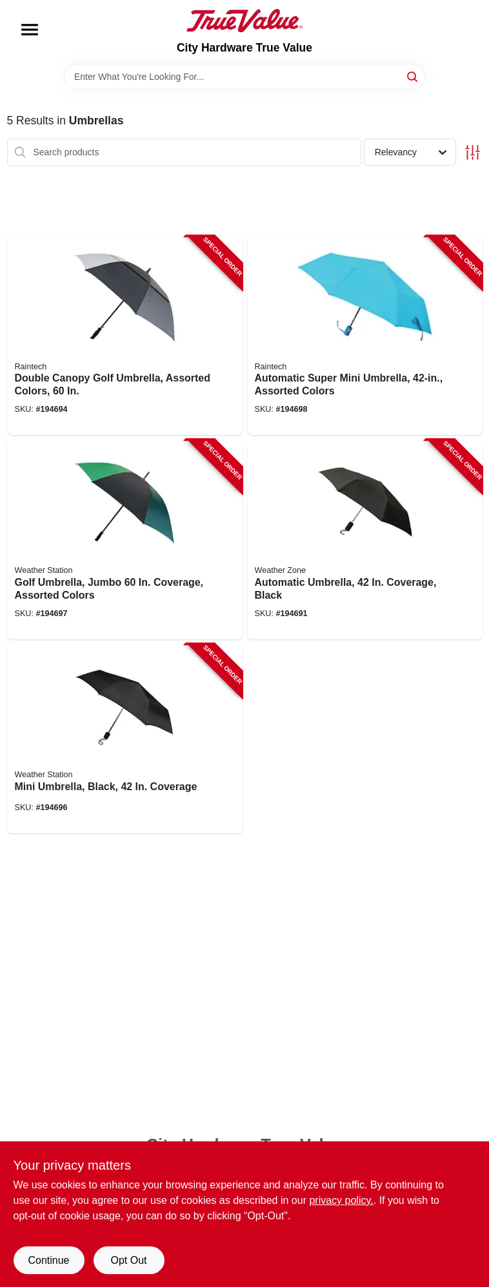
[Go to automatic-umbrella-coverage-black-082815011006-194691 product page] (365, 539)
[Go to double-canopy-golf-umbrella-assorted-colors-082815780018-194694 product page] (125, 336)
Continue (48, 1260)
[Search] (413, 75)
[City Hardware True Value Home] (244, 20)
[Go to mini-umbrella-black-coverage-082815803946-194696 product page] (125, 738)
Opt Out (128, 1260)
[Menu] (29, 29)
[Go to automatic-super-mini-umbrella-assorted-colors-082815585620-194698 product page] (365, 336)
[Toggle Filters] (472, 152)
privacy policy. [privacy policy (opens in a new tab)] (341, 1200)
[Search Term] (244, 77)
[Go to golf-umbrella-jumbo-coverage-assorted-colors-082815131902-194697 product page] (125, 539)
